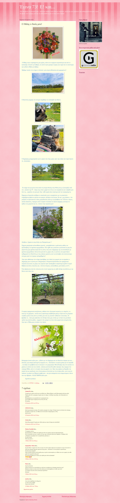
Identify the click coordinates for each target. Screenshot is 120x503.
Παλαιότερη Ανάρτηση (69, 496)
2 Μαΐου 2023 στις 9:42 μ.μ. (31, 440)
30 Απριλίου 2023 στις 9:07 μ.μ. (32, 403)
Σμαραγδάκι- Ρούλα (30, 445)
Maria (26, 463)
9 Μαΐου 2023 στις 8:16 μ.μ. (31, 474)
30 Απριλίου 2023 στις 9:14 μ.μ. (32, 415)
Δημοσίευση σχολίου (28, 489)
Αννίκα (27, 420)
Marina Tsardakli (29, 429)
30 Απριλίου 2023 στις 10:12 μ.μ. (32, 424)
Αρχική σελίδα (46, 496)
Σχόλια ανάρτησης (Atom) (31, 499)
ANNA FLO (28, 408)
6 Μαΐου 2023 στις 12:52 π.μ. (31, 459)
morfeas (27, 479)
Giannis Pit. (28, 391)
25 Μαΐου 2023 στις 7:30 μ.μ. (31, 486)
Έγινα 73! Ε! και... (37, 6)
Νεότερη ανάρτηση (25, 496)
